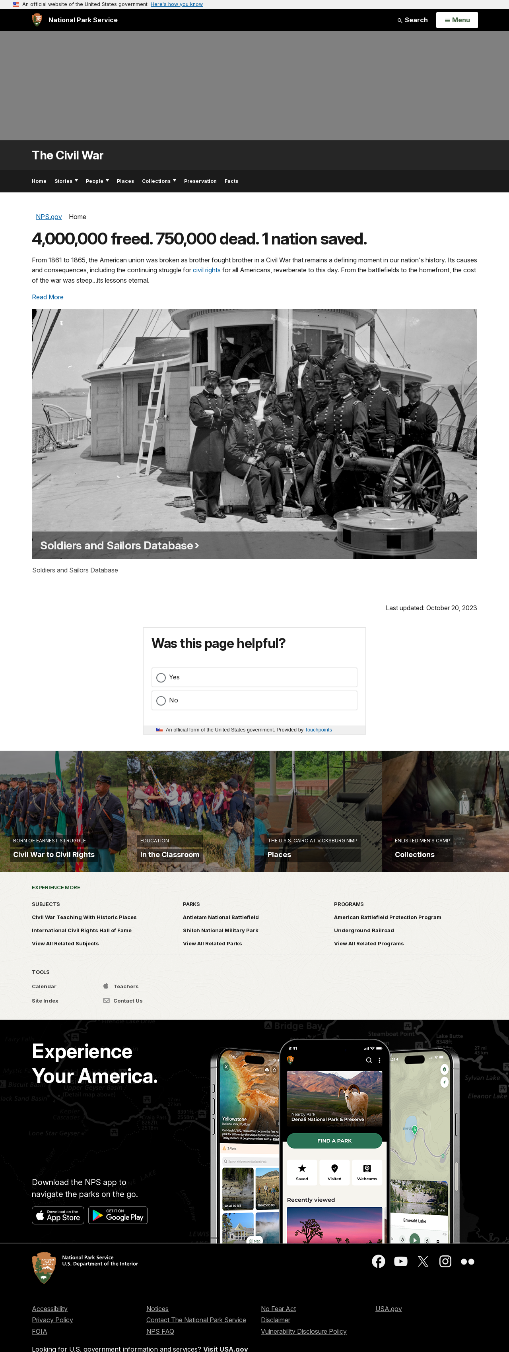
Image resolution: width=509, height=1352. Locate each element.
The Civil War (68, 155)
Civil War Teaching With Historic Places (84, 923)
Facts (231, 181)
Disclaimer (275, 1326)
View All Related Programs (369, 950)
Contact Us (123, 1007)
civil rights (207, 270)
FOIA (39, 1338)
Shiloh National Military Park (220, 936)
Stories (66, 181)
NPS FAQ (160, 1338)
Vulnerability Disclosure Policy (304, 1338)
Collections (159, 181)
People (97, 181)
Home (39, 181)
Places (125, 181)
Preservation (200, 181)
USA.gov (388, 1315)
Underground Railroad (364, 936)
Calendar (44, 992)
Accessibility (50, 1315)
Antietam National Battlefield (221, 923)
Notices (157, 1315)
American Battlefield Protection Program (387, 923)
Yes (174, 677)
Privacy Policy (52, 1326)
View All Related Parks (212, 950)
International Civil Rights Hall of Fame (82, 936)
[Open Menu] (457, 20)
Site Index (45, 1007)
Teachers (121, 992)
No (173, 700)
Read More (48, 297)
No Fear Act (278, 1315)
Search (412, 20)
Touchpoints (318, 730)
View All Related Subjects (65, 950)
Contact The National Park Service (196, 1326)
